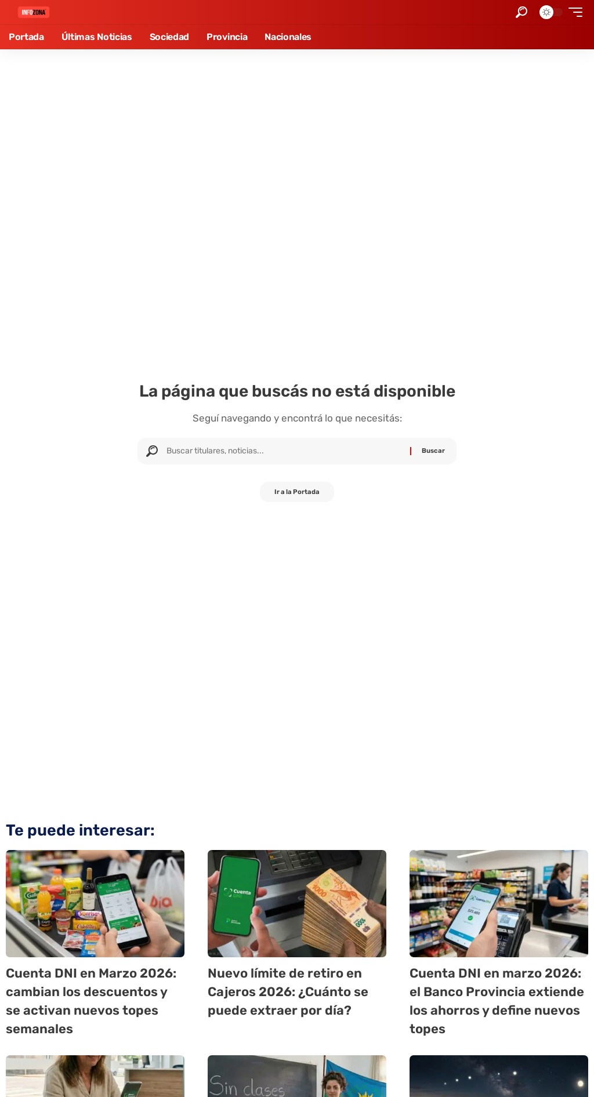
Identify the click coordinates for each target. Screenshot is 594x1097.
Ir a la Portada (297, 493)
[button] (521, 12)
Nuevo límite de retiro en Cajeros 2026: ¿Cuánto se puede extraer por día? (294, 991)
